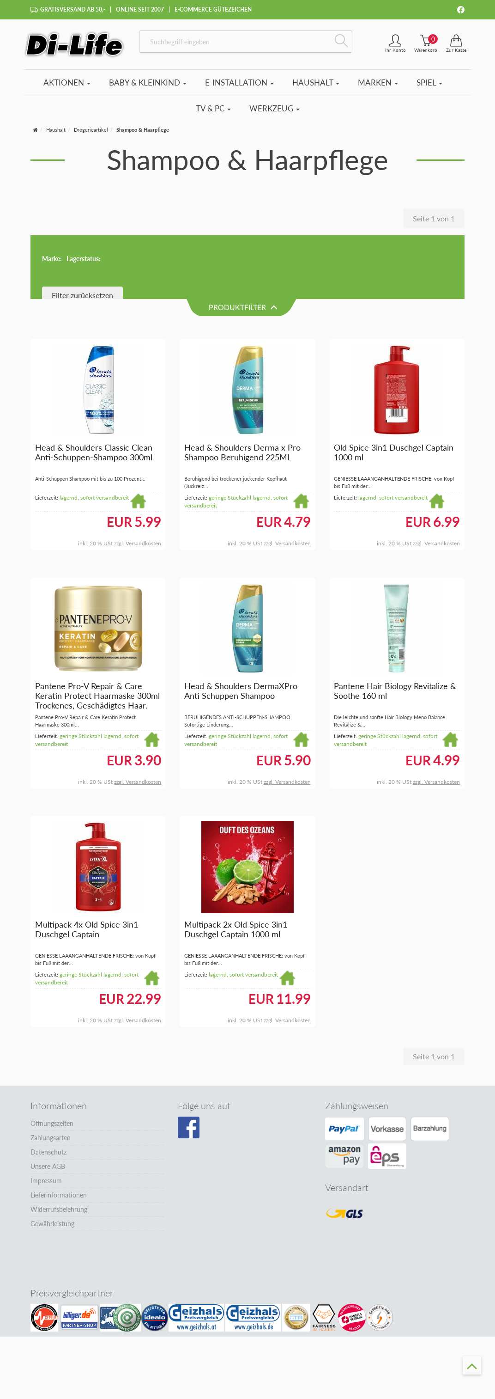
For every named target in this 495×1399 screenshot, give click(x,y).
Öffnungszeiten (51, 1060)
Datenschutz (48, 1089)
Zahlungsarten (50, 1074)
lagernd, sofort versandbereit (94, 434)
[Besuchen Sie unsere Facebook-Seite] (188, 1064)
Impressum (46, 1117)
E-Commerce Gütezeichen (213, 9)
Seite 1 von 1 (434, 218)
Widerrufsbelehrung (58, 1146)
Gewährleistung (52, 1160)
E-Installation (239, 82)
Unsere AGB (47, 1103)
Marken (378, 82)
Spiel (429, 82)
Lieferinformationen (58, 1132)
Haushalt (315, 82)
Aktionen (67, 82)
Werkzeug (274, 108)
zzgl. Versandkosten (137, 480)
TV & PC (213, 108)
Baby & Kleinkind (148, 82)
